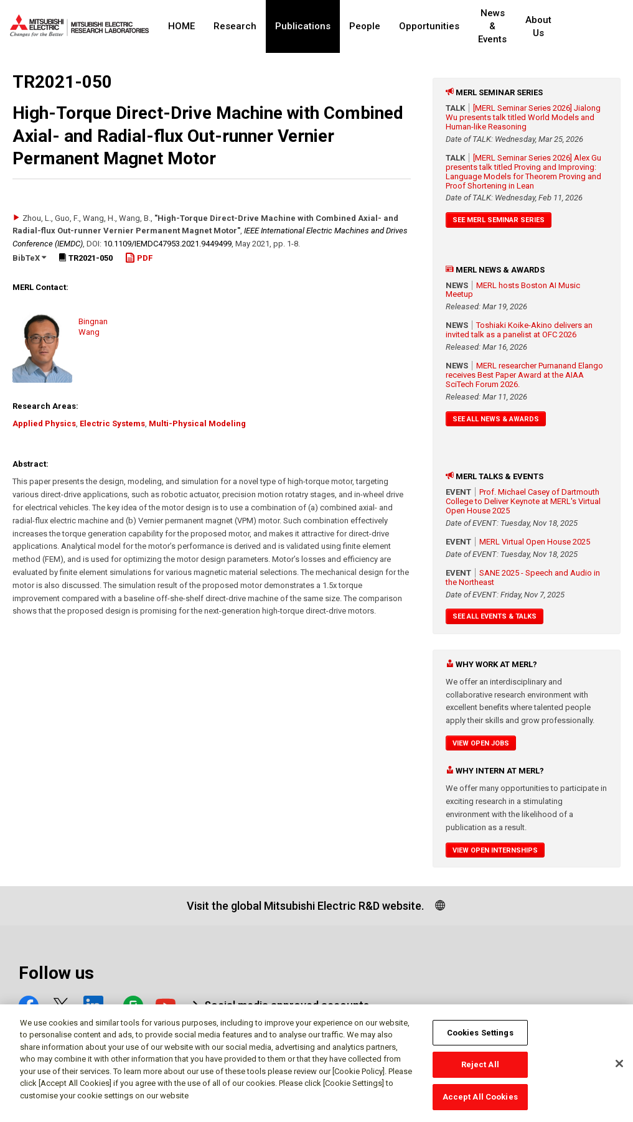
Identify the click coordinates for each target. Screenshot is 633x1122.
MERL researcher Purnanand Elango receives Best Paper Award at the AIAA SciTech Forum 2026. (524, 375)
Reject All (480, 1070)
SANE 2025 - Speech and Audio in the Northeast (523, 577)
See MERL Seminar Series (498, 220)
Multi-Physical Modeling (197, 423)
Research (234, 26)
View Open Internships (495, 850)
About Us (558, 26)
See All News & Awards (495, 419)
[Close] (619, 1068)
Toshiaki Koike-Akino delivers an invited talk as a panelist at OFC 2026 (519, 329)
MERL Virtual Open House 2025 (534, 541)
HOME (181, 26)
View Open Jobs (480, 743)
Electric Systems (112, 423)
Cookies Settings (480, 1037)
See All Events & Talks (494, 616)
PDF (138, 258)
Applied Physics (44, 423)
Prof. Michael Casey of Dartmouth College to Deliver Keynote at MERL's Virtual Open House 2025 (523, 501)
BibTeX (29, 258)
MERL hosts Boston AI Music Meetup (513, 290)
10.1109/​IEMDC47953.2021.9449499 (167, 243)
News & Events (501, 26)
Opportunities (429, 26)
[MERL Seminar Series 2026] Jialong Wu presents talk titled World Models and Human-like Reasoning (523, 117)
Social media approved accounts (286, 1005)
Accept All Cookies (480, 1102)
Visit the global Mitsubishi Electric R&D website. (305, 905)
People (364, 26)
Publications (303, 26)
